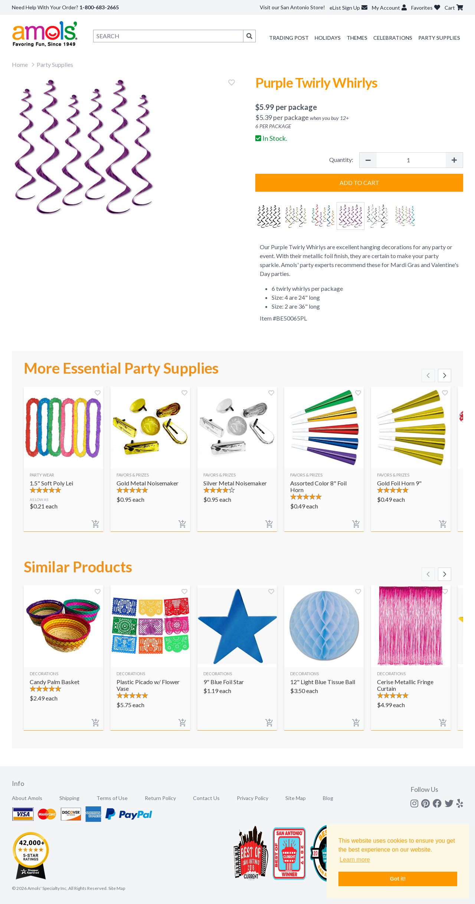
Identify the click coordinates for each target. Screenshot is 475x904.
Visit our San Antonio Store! (292, 7)
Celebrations (392, 38)
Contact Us (206, 798)
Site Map (295, 798)
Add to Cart (359, 182)
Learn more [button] (355, 859)
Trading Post (289, 38)
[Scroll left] (428, 375)
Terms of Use (112, 798)
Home (20, 64)
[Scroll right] (444, 375)
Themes (357, 38)
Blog (328, 798)
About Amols (27, 798)
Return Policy (160, 798)
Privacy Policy (252, 798)
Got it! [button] (398, 879)
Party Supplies (439, 38)
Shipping (69, 798)
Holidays (328, 38)
